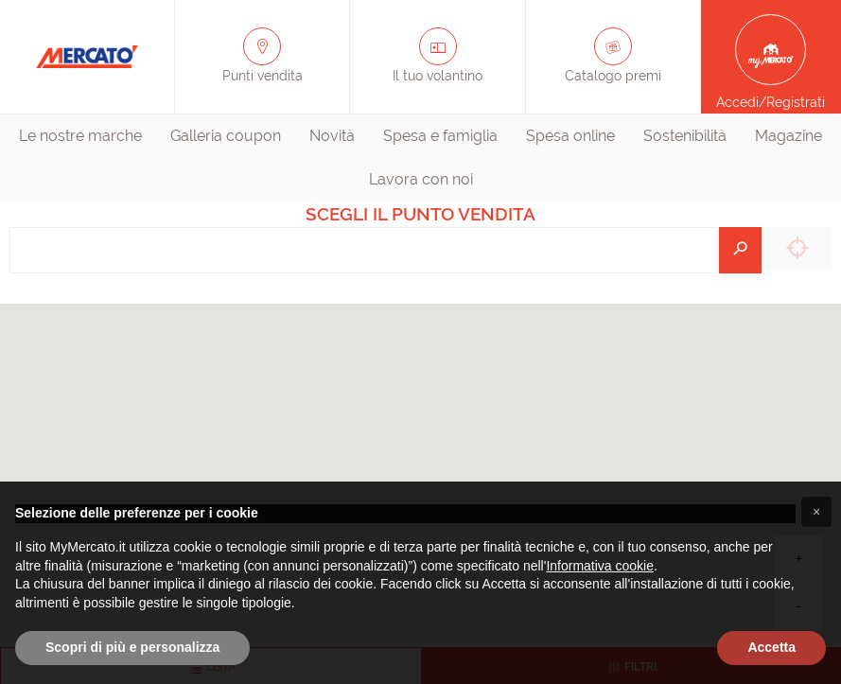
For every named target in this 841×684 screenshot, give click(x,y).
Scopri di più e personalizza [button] (132, 647)
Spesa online (570, 136)
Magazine (788, 136)
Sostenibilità (685, 136)
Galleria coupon (225, 136)
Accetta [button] (771, 647)
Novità (332, 136)
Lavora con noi (421, 179)
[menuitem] (80, 136)
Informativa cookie (600, 565)
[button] (816, 512)
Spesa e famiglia (440, 136)
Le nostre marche (80, 136)
